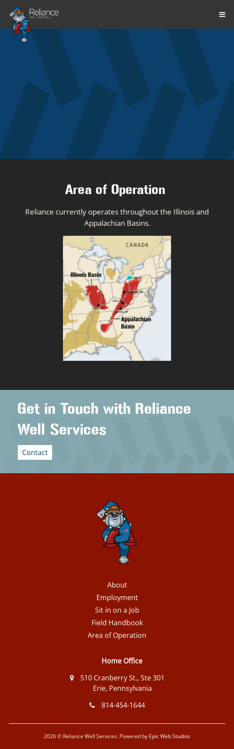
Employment (117, 597)
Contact (35, 452)
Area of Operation (117, 635)
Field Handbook (117, 622)
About (117, 585)
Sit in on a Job (117, 610)
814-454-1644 (123, 705)
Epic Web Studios (169, 736)
